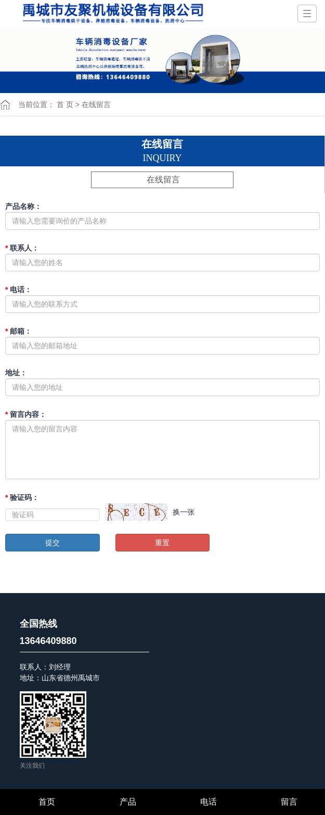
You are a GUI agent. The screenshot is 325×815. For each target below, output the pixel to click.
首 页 (65, 104)
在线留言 (163, 179)
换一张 (183, 512)
